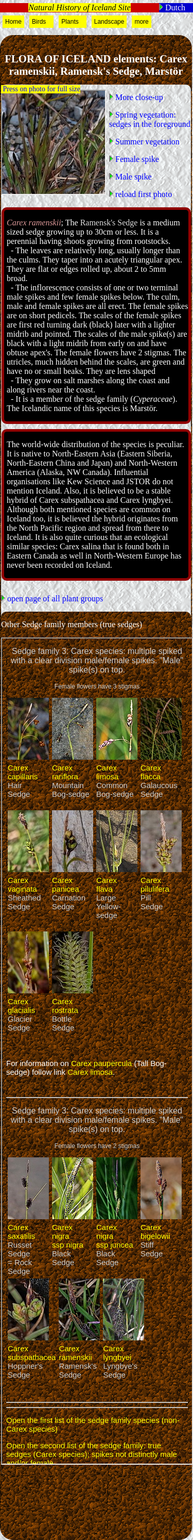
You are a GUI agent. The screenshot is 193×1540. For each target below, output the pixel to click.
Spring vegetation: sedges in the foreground (149, 119)
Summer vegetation (146, 141)
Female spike (136, 159)
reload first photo (142, 194)
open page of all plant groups (54, 598)
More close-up (138, 97)
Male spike (132, 176)
